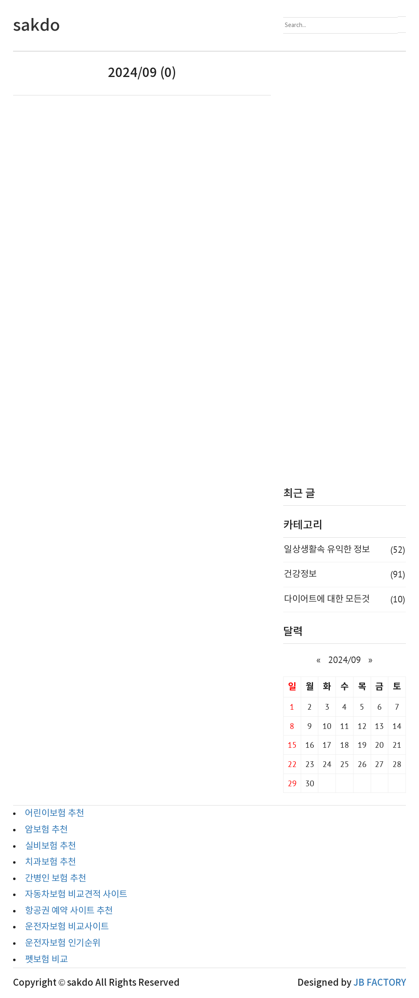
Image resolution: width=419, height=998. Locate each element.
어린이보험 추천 (54, 813)
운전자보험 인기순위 (63, 943)
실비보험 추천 (50, 846)
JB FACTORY (380, 983)
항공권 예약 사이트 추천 (69, 911)
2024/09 (344, 659)
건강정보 (344, 574)
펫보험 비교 (46, 960)
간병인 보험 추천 (55, 879)
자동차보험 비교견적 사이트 (76, 894)
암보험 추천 (46, 830)
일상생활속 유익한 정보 (344, 550)
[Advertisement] (344, 263)
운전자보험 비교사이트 (67, 927)
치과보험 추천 (50, 862)
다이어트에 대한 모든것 (344, 599)
